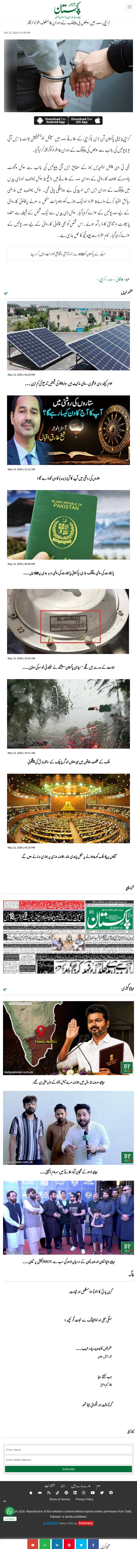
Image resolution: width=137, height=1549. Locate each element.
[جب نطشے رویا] (124, 1384)
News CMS (67, 1523)
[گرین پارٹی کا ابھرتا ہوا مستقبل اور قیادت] (124, 1299)
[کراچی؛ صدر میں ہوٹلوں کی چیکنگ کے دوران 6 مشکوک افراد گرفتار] (93, 1544)
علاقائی (120, 279)
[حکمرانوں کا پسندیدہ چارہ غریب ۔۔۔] (124, 1355)
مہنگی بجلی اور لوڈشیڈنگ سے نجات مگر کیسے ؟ (88, 1320)
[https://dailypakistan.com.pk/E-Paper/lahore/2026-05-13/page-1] (68, 937)
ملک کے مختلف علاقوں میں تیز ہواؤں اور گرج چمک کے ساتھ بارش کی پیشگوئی (68, 761)
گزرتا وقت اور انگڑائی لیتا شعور (97, 1405)
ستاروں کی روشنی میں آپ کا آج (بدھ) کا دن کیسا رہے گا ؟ (68, 478)
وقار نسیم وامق (106, 1384)
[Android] (37, 1492)
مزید (6, 292)
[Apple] (28, 1492)
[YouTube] (90, 1492)
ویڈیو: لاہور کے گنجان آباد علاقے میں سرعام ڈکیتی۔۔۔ (68, 1171)
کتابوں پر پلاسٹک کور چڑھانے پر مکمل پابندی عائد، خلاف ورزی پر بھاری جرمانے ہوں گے (68, 856)
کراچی (102, 279)
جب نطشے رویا (105, 1377)
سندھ (110, 279)
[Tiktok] (55, 1492)
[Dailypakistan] (62, 11)
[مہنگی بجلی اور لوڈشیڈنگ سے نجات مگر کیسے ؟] (124, 1327)
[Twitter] (99, 1492)
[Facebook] (108, 1492)
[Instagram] (81, 1492)
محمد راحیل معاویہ (104, 1356)
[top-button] (4, 1501)
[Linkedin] (72, 1492)
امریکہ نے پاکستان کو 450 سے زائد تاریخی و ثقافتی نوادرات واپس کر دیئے (67, 253)
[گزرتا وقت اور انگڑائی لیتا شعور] (124, 1412)
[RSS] (46, 1492)
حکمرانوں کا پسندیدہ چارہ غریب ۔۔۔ (94, 1348)
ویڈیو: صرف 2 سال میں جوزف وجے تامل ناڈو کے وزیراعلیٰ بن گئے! (68, 1082)
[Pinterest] (63, 1492)
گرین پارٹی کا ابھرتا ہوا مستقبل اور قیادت (90, 1292)
